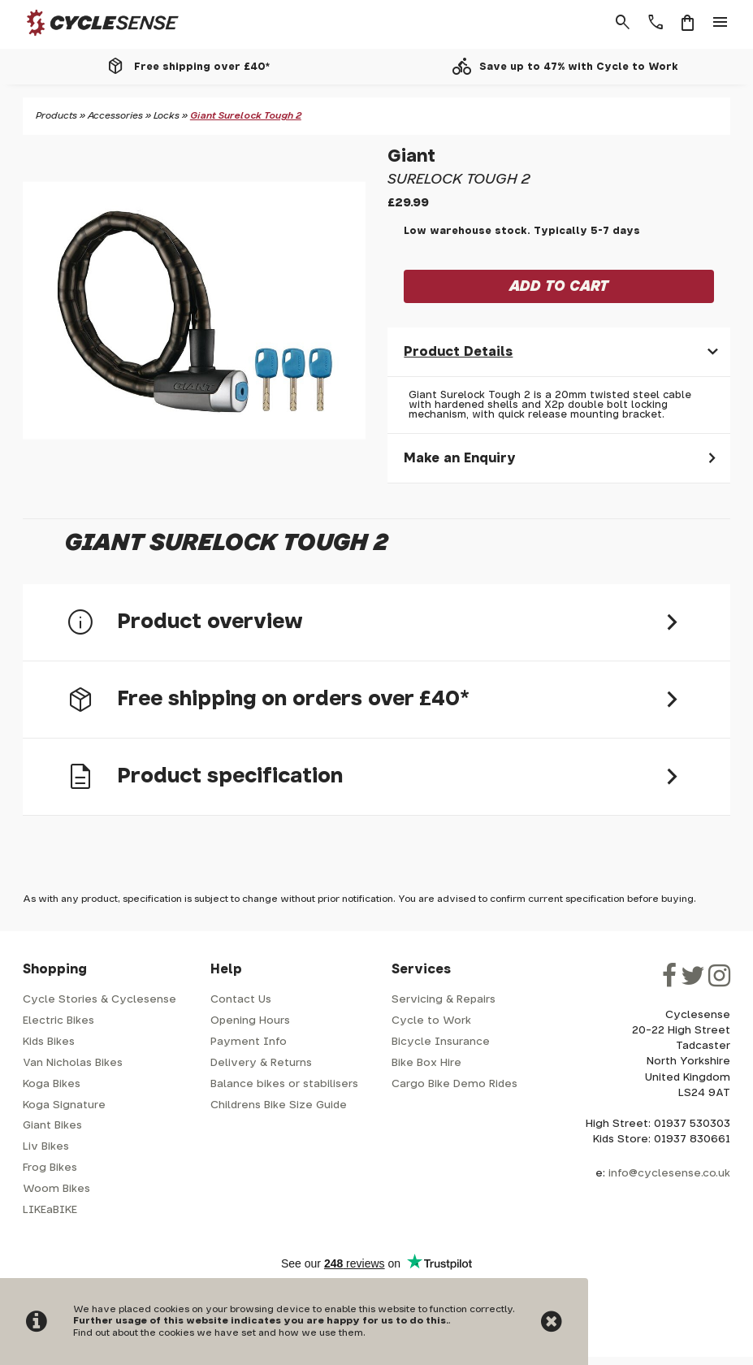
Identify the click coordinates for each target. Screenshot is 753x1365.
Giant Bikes (52, 1125)
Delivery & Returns (261, 1063)
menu (720, 22)
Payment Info (248, 1042)
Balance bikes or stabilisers (284, 1084)
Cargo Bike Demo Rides (454, 1084)
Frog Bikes (50, 1168)
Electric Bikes (58, 1021)
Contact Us (240, 999)
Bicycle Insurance (441, 1042)
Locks (167, 115)
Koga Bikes (51, 1084)
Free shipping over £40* (202, 67)
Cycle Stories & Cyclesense (99, 999)
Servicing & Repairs (444, 999)
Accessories (115, 115)
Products (56, 115)
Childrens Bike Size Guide (278, 1105)
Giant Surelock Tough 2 (245, 115)
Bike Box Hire (426, 1063)
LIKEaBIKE (50, 1210)
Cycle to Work (431, 1021)
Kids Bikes (49, 1042)
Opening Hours (250, 1021)
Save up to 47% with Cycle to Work (578, 67)
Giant (411, 156)
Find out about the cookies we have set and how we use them (218, 1332)
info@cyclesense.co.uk (669, 1173)
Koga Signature (64, 1105)
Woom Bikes (56, 1189)
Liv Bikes (46, 1147)
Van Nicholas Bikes (73, 1063)
